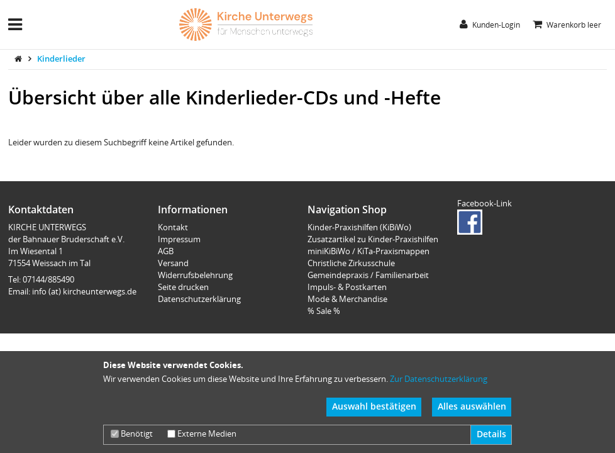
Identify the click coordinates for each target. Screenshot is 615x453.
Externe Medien (201, 433)
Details (491, 434)
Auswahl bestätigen (374, 406)
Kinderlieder (61, 58)
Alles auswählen (472, 406)
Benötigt (132, 433)
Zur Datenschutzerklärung (438, 378)
